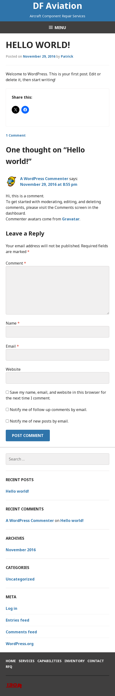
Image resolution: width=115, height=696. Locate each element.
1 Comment (16, 135)
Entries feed (17, 620)
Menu (60, 27)
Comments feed (21, 632)
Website (13, 369)
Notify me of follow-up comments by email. (48, 409)
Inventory (74, 661)
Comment (16, 263)
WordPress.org (20, 643)
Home (11, 661)
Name (13, 323)
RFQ (9, 666)
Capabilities (49, 661)
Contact (95, 661)
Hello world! (17, 491)
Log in (11, 608)
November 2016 (21, 549)
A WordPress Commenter (44, 178)
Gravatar (71, 219)
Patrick (67, 56)
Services (26, 661)
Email (12, 346)
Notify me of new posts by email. (39, 421)
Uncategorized (20, 579)
